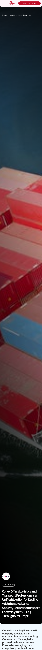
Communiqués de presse (20, 15)
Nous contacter (29, 3)
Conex (5, 15)
